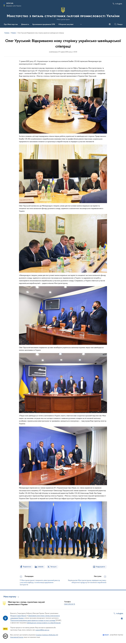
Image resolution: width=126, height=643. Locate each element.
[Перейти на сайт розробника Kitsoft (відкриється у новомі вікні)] (106, 635)
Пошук (120, 24)
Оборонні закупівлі (65, 24)
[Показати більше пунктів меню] (80, 24)
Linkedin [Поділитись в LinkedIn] (40, 567)
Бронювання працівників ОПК (43, 24)
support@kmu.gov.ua (42, 630)
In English (118, 4)
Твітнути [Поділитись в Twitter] (53, 567)
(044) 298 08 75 (69, 604)
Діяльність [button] (25, 24)
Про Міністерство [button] (11, 24)
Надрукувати (100, 567)
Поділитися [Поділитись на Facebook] (27, 567)
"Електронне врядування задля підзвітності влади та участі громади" (33, 620)
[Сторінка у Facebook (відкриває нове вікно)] (110, 24)
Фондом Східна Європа (18, 616)
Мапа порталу (10, 597)
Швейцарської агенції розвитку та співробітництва (44, 623)
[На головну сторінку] (63, 13)
